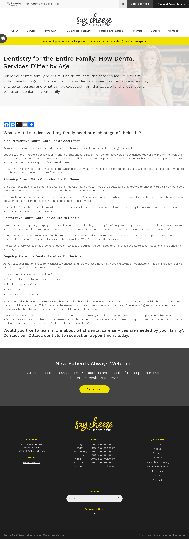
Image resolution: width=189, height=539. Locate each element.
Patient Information (111, 31)
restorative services (18, 245)
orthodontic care (16, 207)
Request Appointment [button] (171, 4)
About (14, 31)
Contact (173, 31)
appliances (154, 235)
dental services (30, 132)
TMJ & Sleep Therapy (77, 31)
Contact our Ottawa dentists (31, 335)
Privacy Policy (145, 535)
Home (157, 444)
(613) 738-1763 (139, 4)
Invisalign (50, 31)
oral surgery (117, 235)
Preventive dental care (17, 190)
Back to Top (179, 535)
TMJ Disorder (89, 239)
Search (157, 535)
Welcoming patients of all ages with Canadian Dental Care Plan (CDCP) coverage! (93, 41)
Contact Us (93, 389)
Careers (155, 31)
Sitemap (167, 535)
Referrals (136, 31)
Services (32, 31)
